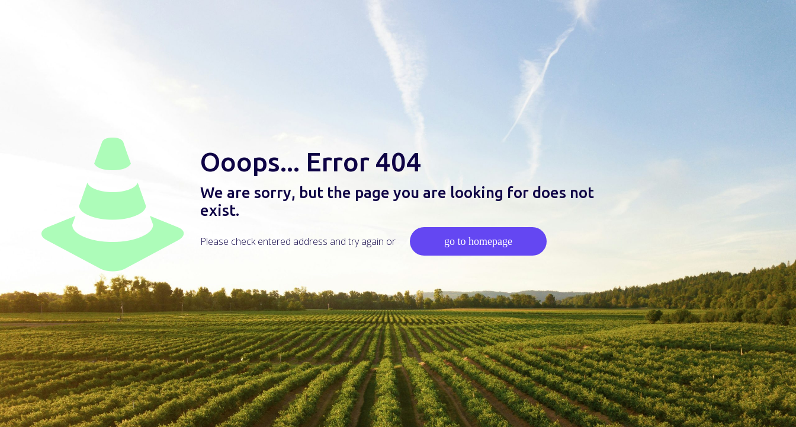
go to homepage (478, 241)
